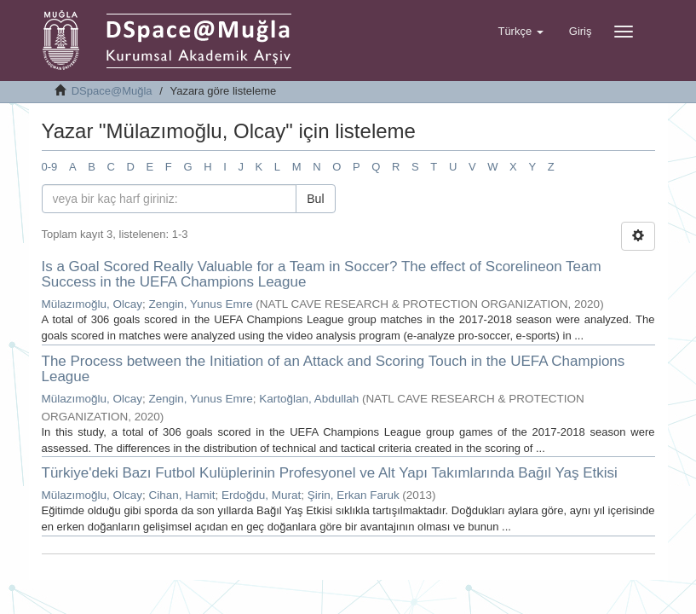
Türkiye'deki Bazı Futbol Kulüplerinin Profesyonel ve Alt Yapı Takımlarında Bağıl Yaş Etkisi (330, 473)
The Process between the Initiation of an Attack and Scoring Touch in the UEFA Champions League (333, 369)
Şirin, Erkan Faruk (354, 495)
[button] (520, 31)
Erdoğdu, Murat (261, 495)
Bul (315, 199)
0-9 (50, 166)
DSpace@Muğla (112, 90)
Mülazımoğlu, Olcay (92, 304)
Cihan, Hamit (182, 495)
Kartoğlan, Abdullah (309, 398)
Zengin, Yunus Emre (201, 304)
